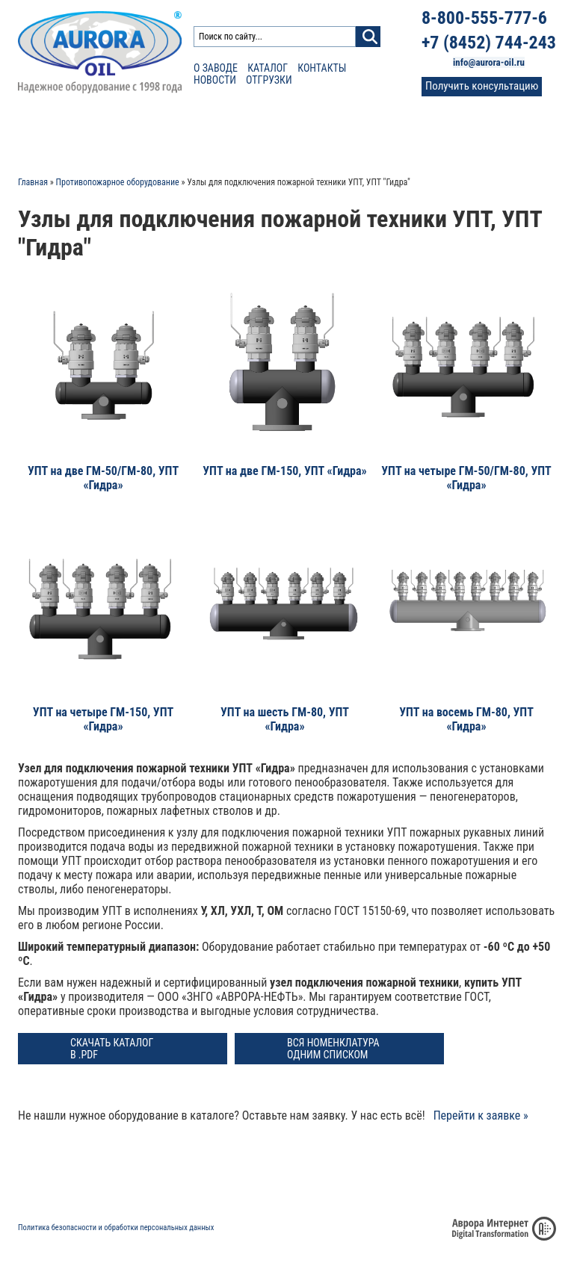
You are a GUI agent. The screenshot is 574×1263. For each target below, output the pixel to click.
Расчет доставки (163, 134)
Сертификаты (256, 134)
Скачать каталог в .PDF (111, 1049)
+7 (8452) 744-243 (489, 42)
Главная (33, 182)
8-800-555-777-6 (484, 17)
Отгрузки (269, 80)
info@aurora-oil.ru (489, 62)
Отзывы (326, 134)
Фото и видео (396, 134)
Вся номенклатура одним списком (333, 1049)
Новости (215, 80)
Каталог (267, 68)
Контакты (321, 68)
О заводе (216, 68)
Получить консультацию (481, 86)
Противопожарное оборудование (117, 182)
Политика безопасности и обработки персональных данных (116, 1227)
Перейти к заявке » (480, 1115)
